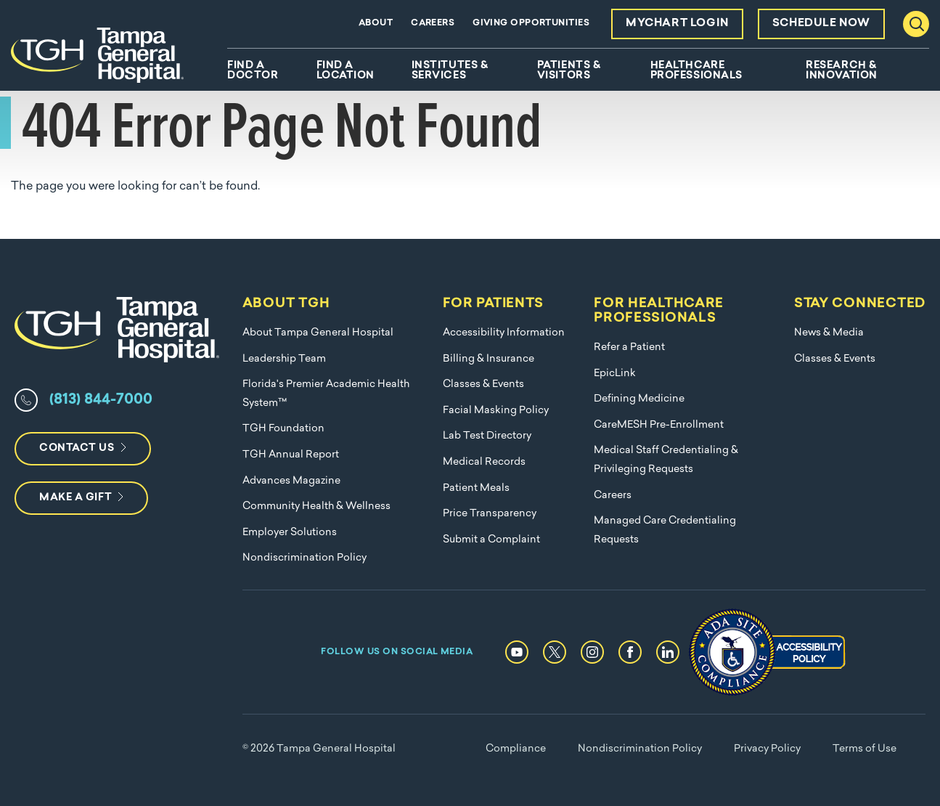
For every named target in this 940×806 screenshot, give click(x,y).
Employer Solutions (289, 532)
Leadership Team (284, 359)
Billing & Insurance (488, 359)
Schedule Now (821, 23)
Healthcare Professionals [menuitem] (696, 71)
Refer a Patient (629, 347)
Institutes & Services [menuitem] (450, 71)
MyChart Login (677, 23)
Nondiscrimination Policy (304, 558)
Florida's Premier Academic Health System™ (325, 394)
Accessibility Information (504, 332)
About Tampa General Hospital (317, 332)
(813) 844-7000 (100, 400)
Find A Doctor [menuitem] (252, 71)
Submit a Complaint (491, 539)
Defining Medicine (639, 399)
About (376, 23)
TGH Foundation (283, 428)
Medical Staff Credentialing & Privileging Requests (666, 460)
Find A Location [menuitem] (345, 71)
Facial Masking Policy (496, 410)
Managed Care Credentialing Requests (665, 530)
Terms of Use (864, 749)
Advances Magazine (291, 481)
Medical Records (484, 462)
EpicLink (615, 373)
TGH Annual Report (290, 454)
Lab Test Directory (487, 436)
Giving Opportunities (531, 23)
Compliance (516, 749)
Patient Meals (476, 488)
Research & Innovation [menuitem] (842, 71)
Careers (432, 23)
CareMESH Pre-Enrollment (659, 425)
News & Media (829, 332)
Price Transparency (489, 513)
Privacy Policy (767, 749)
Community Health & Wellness (316, 506)
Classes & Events (483, 384)
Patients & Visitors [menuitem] (569, 71)
